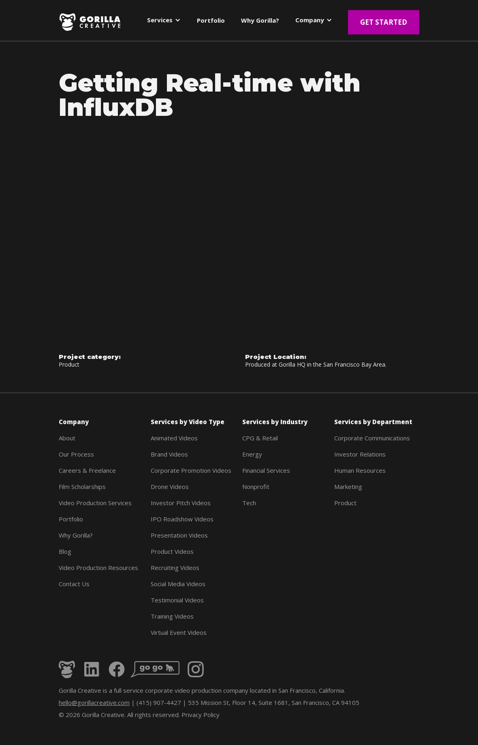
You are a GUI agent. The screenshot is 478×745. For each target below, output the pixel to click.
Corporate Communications (372, 438)
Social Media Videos (178, 584)
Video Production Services (95, 503)
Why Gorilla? (76, 535)
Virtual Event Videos (179, 632)
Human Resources (360, 470)
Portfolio (71, 519)
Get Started (383, 22)
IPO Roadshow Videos (182, 519)
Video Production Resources (98, 568)
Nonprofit (255, 486)
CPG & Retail (260, 438)
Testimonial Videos (177, 600)
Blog (65, 551)
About (67, 438)
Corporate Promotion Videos (191, 470)
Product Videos (172, 551)
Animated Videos (174, 438)
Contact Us (74, 584)
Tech (249, 503)
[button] (164, 22)
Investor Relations (360, 454)
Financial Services (266, 470)
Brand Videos (169, 454)
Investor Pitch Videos (181, 503)
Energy (252, 454)
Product (345, 503)
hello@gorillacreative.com (94, 702)
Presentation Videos (179, 535)
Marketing (348, 486)
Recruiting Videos (175, 568)
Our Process (76, 454)
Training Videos (172, 616)
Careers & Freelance (87, 470)
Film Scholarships (82, 486)
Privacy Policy (200, 715)
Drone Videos (170, 486)
